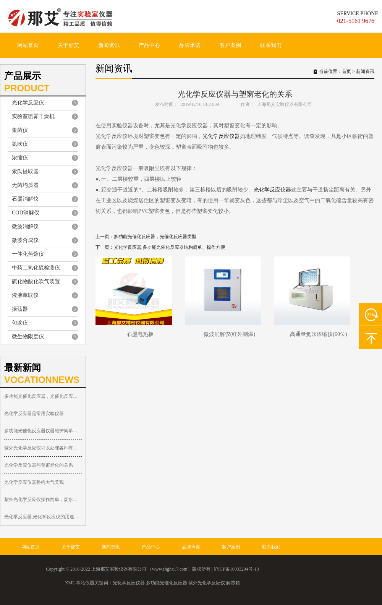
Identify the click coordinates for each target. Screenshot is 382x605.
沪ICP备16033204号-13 (236, 569)
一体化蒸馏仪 (28, 254)
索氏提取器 (25, 171)
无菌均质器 (25, 185)
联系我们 (271, 45)
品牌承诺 (190, 45)
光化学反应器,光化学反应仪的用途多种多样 (43, 516)
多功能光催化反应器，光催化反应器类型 (43, 396)
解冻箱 (233, 583)
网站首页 (28, 45)
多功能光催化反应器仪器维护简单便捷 (43, 430)
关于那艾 (68, 45)
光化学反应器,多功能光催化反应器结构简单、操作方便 (169, 247)
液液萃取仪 (25, 295)
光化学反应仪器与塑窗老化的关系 (38, 465)
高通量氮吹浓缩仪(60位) (318, 334)
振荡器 (20, 309)
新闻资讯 (109, 45)
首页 (346, 71)
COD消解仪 (25, 213)
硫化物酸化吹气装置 (36, 281)
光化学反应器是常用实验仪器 (34, 413)
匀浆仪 (20, 323)
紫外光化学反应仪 (206, 583)
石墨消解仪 (25, 199)
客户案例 (230, 45)
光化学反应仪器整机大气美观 (34, 482)
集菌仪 (20, 130)
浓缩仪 (20, 158)
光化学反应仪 (28, 102)
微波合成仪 (25, 240)
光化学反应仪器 (221, 136)
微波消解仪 (25, 226)
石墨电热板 (140, 334)
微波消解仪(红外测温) (229, 334)
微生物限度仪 (28, 336)
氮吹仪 (20, 144)
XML (70, 583)
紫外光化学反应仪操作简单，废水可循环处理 (43, 499)
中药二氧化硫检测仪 (36, 268)
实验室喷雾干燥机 (33, 116)
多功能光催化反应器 (166, 583)
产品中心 (149, 45)
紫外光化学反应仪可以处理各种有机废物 (43, 448)
